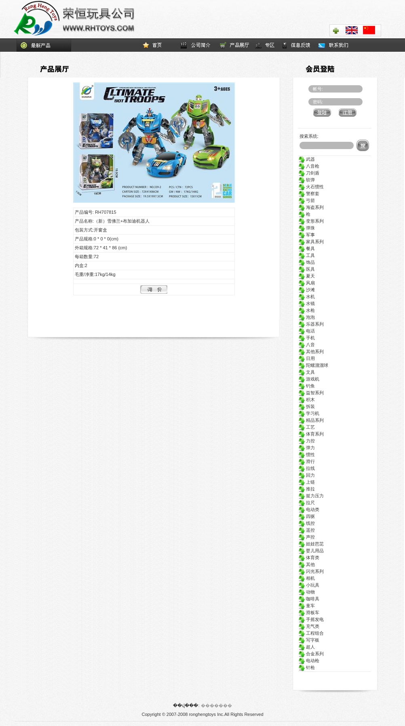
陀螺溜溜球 (313, 365)
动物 (306, 591)
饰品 (306, 262)
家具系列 (311, 241)
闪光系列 (311, 571)
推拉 (306, 488)
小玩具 (308, 585)
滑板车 (308, 612)
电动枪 (308, 660)
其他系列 (311, 351)
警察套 (308, 193)
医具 (306, 269)
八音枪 (308, 166)
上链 (306, 482)
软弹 (306, 179)
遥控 (306, 530)
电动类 (308, 509)
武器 (306, 159)
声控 (306, 537)
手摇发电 (311, 619)
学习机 (308, 413)
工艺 (306, 427)
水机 (306, 296)
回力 (306, 475)
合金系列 (311, 653)
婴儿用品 (311, 550)
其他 (306, 564)
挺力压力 (311, 495)
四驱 (306, 516)
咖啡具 (308, 598)
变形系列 (311, 221)
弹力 (306, 447)
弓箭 (306, 200)
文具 (306, 372)
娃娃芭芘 (311, 543)
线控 (306, 523)
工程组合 (311, 633)
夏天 (306, 276)
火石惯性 (311, 186)
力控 (306, 440)
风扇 (306, 282)
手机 (306, 337)
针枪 (306, 667)
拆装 (306, 406)
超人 (306, 646)
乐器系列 (311, 324)
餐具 (306, 248)
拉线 (306, 468)
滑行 (306, 461)
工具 (306, 255)
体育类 (308, 557)
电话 (306, 330)
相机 (306, 578)
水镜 (306, 303)
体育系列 (311, 433)
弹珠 (306, 227)
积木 (306, 399)
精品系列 (311, 420)
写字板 (308, 640)
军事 (306, 234)
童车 (306, 605)
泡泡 (306, 317)
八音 (306, 344)
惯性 (306, 454)
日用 (306, 358)
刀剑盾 (308, 172)
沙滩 (306, 289)
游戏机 (308, 379)
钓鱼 (306, 385)
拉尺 (306, 502)
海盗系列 (311, 207)
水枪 (306, 310)
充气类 (308, 626)
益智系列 (311, 392)
